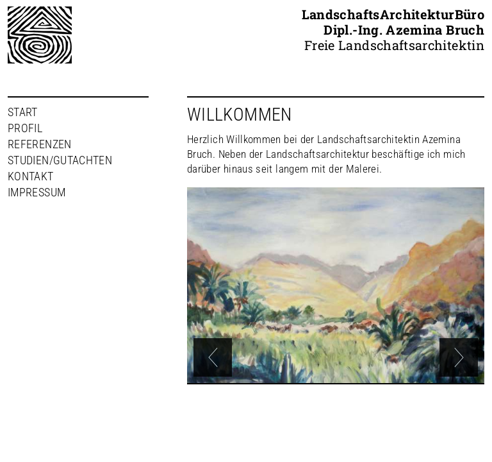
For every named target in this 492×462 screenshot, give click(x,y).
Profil (25, 128)
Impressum (36, 192)
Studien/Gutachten (60, 160)
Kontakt (31, 176)
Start (23, 112)
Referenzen (40, 144)
